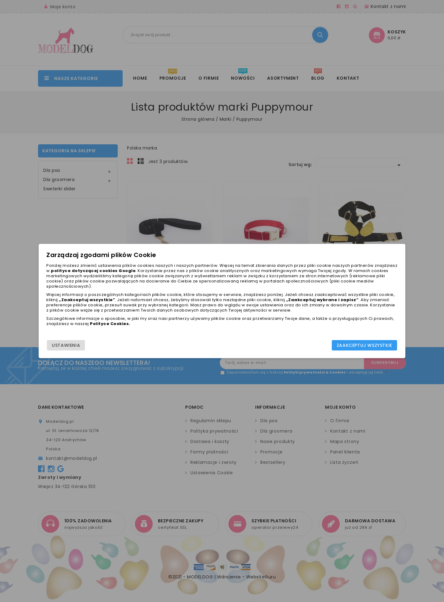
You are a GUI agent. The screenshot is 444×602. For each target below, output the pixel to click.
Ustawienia (100, 348)
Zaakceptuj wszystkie (330, 348)
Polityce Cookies (209, 332)
